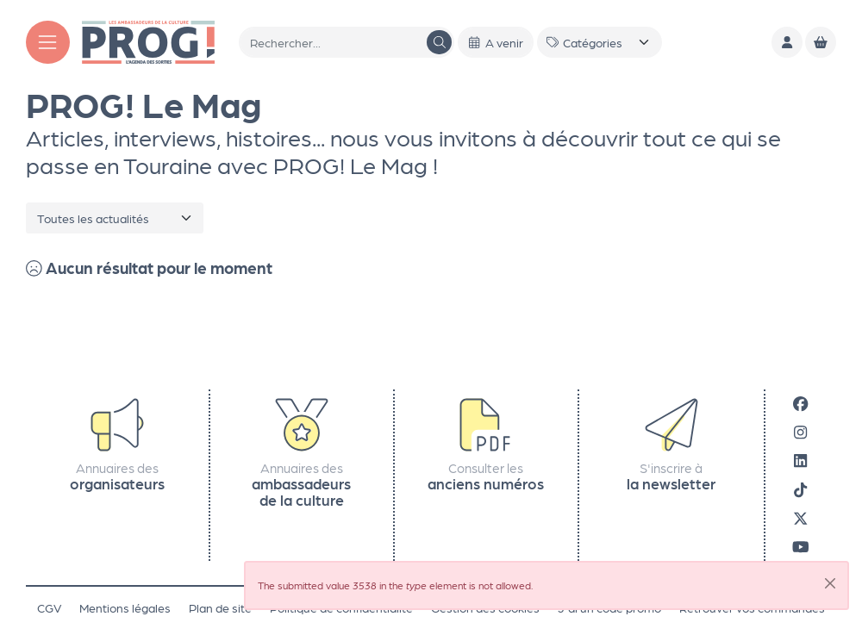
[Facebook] (800, 404)
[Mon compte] (787, 42)
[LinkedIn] (800, 460)
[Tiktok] (800, 489)
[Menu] (48, 43)
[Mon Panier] (820, 42)
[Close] (830, 583)
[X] (800, 517)
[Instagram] (800, 432)
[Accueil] (148, 40)
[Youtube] (800, 546)
